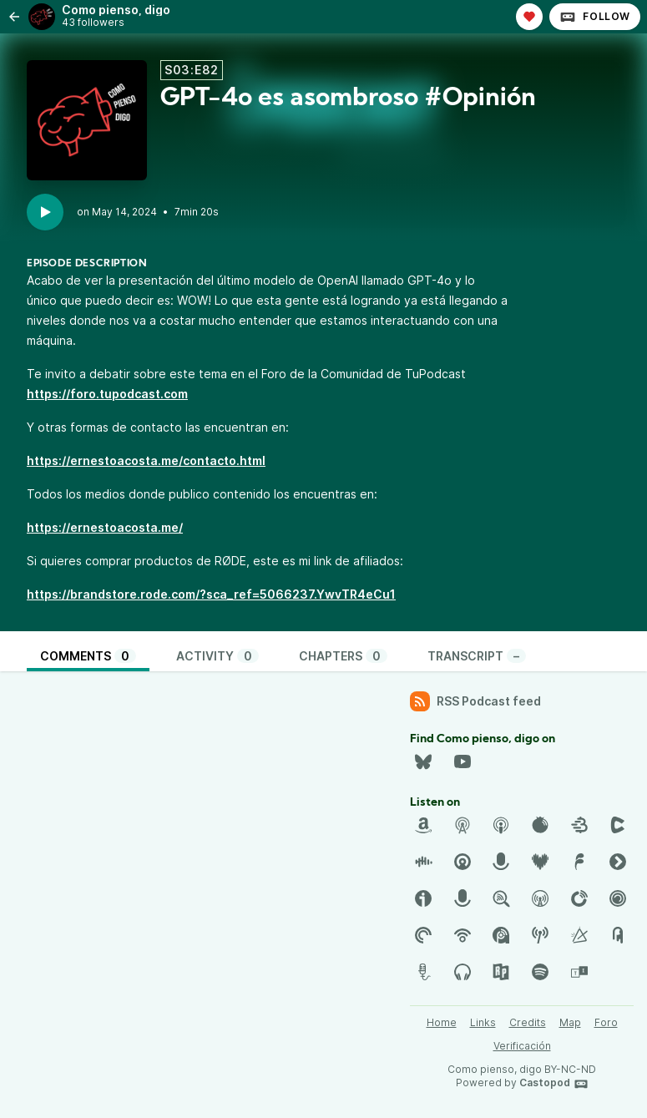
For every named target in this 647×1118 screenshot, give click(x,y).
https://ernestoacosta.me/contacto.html (146, 460)
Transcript (476, 656)
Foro (606, 1022)
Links (483, 1022)
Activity (217, 656)
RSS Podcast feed (475, 701)
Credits (527, 1022)
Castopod (554, 1083)
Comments (88, 656)
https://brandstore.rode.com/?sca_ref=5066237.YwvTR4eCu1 (211, 594)
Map (570, 1022)
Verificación (522, 1046)
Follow (594, 16)
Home (442, 1022)
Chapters (343, 656)
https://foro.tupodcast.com (107, 394)
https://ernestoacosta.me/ (105, 527)
